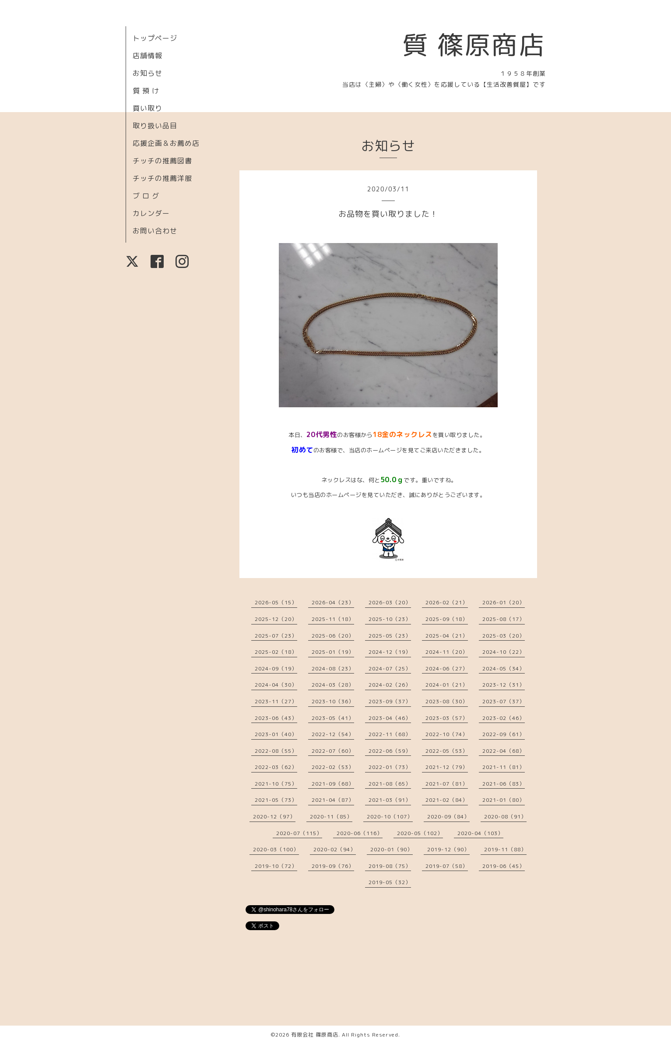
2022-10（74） (446, 734)
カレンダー (151, 213)
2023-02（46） (503, 718)
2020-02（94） (334, 849)
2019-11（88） (505, 849)
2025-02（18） (276, 652)
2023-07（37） (503, 701)
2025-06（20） (333, 635)
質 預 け (146, 90)
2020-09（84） (448, 816)
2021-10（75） (276, 783)
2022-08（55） (276, 751)
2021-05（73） (276, 800)
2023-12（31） (503, 684)
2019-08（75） (390, 866)
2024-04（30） (276, 684)
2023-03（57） (446, 718)
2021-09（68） (333, 783)
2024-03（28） (333, 684)
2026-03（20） (390, 602)
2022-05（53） (446, 751)
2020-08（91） (505, 816)
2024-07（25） (390, 668)
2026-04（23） (333, 602)
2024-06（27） (446, 668)
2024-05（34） (503, 668)
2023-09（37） (390, 701)
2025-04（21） (446, 635)
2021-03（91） (390, 800)
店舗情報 (147, 55)
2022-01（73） (390, 767)
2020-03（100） (276, 849)
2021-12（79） (446, 767)
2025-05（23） (390, 635)
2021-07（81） (446, 783)
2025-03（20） (503, 635)
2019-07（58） (446, 866)
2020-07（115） (299, 833)
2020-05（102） (420, 833)
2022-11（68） (390, 734)
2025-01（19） (333, 652)
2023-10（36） (333, 701)
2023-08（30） (446, 701)
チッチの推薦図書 (162, 161)
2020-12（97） (274, 816)
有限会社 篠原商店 (314, 1034)
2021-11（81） (503, 767)
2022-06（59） (390, 751)
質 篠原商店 (474, 45)
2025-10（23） (390, 619)
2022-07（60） (333, 751)
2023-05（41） (333, 718)
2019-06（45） (503, 866)
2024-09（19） (276, 668)
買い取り (147, 108)
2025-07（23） (276, 635)
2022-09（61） (503, 734)
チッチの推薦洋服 (162, 178)
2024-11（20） (446, 652)
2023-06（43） (276, 718)
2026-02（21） (446, 602)
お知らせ (147, 73)
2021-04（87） (333, 800)
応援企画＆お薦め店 (166, 143)
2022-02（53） (333, 767)
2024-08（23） (333, 668)
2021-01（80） (503, 800)
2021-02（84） (446, 800)
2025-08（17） (503, 619)
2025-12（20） (276, 619)
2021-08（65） (390, 783)
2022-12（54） (333, 734)
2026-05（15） (276, 602)
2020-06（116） (360, 833)
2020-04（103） (480, 833)
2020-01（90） (391, 849)
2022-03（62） (276, 767)
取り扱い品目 (155, 125)
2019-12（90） (448, 849)
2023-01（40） (276, 734)
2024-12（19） (390, 652)
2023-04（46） (390, 718)
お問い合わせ (155, 231)
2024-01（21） (446, 684)
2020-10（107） (390, 816)
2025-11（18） (333, 619)
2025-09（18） (446, 619)
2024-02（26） (390, 684)
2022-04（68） (503, 751)
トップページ (155, 38)
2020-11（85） (331, 816)
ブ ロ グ (146, 196)
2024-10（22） (503, 652)
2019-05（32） (390, 882)
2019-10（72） (276, 866)
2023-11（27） (276, 701)
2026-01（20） (503, 602)
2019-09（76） (333, 866)
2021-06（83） (503, 783)
